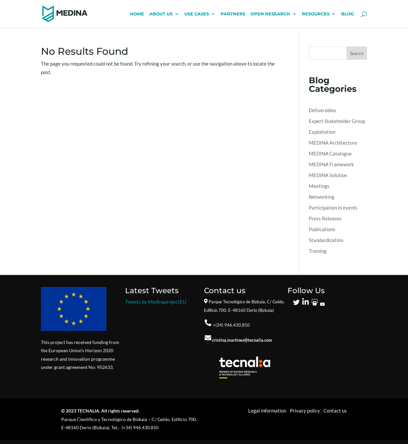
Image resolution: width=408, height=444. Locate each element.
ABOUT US (161, 13)
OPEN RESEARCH (270, 13)
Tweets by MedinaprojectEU (155, 302)
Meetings (319, 186)
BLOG (347, 13)
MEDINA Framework (331, 164)
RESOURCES (315, 13)
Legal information (267, 411)
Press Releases (325, 218)
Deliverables (322, 110)
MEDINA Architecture (333, 143)
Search (357, 53)
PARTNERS (233, 13)
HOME (137, 13)
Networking (321, 197)
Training (317, 251)
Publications (322, 229)
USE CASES (196, 13)
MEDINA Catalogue (330, 153)
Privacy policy (305, 411)
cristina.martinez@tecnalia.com (242, 340)
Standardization (326, 240)
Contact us (335, 411)
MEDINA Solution (328, 175)
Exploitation (322, 132)
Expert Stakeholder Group (337, 121)
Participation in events (333, 208)
